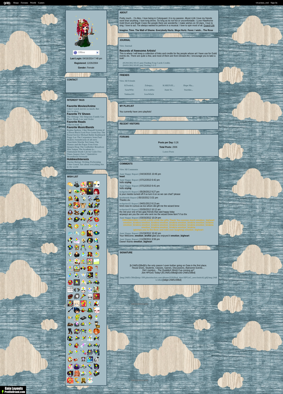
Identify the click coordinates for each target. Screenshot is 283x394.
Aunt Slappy (125, 174)
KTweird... (129, 85)
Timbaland (72, 152)
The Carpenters (84, 137)
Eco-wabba (149, 90)
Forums (24, 3)
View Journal (125, 46)
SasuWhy (129, 90)
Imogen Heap (73, 147)
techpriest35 (125, 192)
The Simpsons (86, 117)
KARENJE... (169, 85)
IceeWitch (149, 94)
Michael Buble (87, 135)
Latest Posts (168, 152)
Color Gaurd (73, 164)
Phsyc (69, 119)
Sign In (274, 3)
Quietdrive (92, 154)
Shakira (70, 139)
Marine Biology (74, 162)
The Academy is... (87, 149)
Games (41, 3)
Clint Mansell (88, 130)
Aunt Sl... (168, 90)
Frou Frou (93, 144)
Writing (85, 162)
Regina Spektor (74, 130)
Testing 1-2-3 (139, 65)
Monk (76, 119)
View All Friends (127, 81)
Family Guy (98, 117)
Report (135, 174)
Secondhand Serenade (77, 156)
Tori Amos (89, 142)
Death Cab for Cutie (87, 152)
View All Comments (128, 169)
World (33, 3)
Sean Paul (97, 137)
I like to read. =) (74, 124)
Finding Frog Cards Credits (146, 63)
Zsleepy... (149, 85)
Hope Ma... (188, 85)
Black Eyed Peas (82, 132)
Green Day (96, 132)
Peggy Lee (72, 137)
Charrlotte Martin (75, 142)
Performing (95, 162)
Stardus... (188, 90)
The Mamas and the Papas (83, 143)
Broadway (99, 147)
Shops (16, 3)
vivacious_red (262, 3)
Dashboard (100, 135)
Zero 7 (83, 154)
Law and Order (86, 119)
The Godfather (87, 147)
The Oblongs (73, 117)
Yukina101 (129, 94)
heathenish (124, 197)
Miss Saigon (72, 149)
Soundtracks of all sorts (86, 139)
